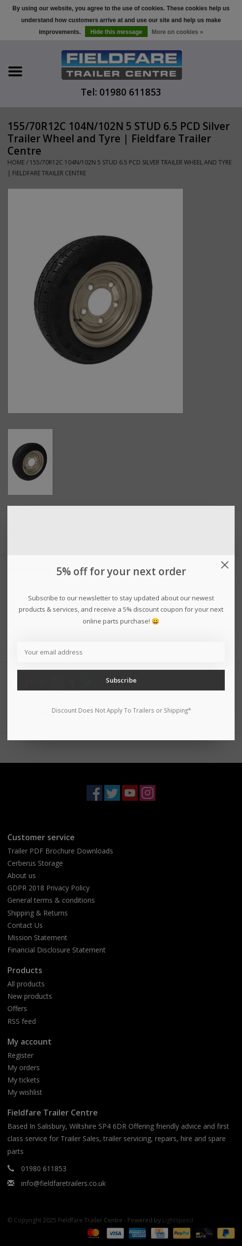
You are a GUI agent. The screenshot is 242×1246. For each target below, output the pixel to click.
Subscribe (121, 680)
